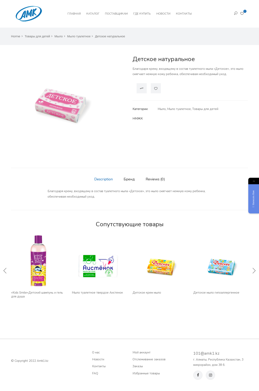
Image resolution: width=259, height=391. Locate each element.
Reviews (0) (155, 179)
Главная (74, 14)
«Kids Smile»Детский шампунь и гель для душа (37, 295)
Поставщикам (116, 14)
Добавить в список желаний (156, 88)
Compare (142, 88)
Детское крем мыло (147, 293)
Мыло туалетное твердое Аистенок (97, 293)
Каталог (92, 14)
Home (15, 36)
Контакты (184, 14)
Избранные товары (146, 373)
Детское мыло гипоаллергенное (216, 293)
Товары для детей (37, 36)
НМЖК (138, 118)
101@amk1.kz (206, 353)
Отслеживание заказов (149, 359)
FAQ (95, 373)
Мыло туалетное (79, 36)
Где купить (142, 14)
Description (103, 179)
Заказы (138, 366)
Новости (163, 14)
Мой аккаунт (142, 352)
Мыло (58, 36)
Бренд (129, 179)
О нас (96, 352)
